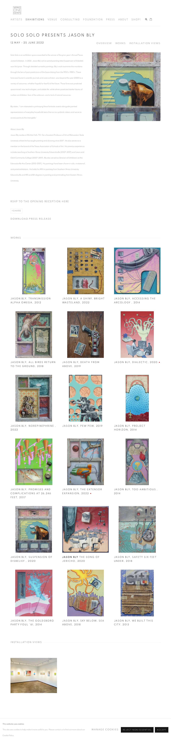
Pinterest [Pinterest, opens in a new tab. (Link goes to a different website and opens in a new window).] (147, 727)
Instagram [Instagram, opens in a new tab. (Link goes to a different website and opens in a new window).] (136, 727)
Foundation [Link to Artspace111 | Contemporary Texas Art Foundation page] (93, 19)
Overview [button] (104, 43)
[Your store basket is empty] (150, 20)
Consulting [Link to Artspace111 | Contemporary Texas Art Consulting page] (70, 19)
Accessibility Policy (24, 728)
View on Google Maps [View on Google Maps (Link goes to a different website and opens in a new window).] (158, 727)
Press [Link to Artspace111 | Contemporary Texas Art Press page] (110, 19)
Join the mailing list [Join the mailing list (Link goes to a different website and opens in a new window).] (153, 727)
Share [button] (17, 211)
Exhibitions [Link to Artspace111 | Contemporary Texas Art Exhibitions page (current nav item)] (35, 19)
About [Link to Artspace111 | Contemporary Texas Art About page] (123, 19)
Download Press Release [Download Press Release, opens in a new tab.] (30, 219)
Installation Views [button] (145, 43)
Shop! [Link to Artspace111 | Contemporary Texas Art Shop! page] (136, 19)
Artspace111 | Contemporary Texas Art (17, 10)
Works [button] (120, 43)
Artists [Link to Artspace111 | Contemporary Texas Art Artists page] (16, 19)
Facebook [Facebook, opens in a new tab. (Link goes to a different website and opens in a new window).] (142, 727)
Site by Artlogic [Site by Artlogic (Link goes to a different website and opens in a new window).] (95, 733)
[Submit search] (146, 19)
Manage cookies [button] (52, 728)
